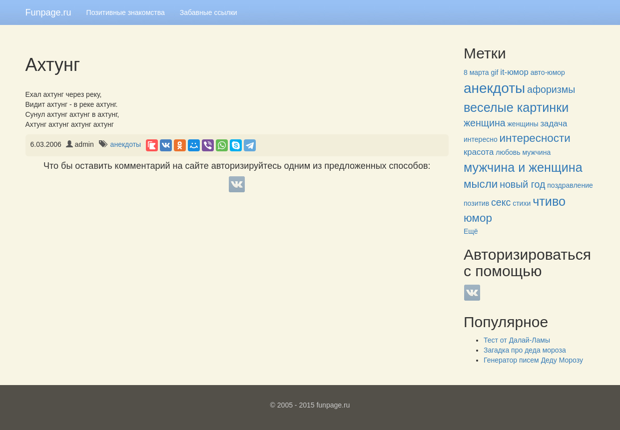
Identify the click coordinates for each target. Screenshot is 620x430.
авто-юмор (548, 72)
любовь (508, 152)
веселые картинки (516, 107)
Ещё (471, 231)
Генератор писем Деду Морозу (533, 360)
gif (495, 72)
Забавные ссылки (208, 12)
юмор (478, 218)
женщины (523, 124)
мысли (481, 184)
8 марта (476, 72)
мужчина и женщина (523, 167)
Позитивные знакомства (125, 12)
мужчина (536, 152)
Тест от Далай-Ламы (517, 340)
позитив (476, 203)
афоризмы (551, 89)
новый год (522, 184)
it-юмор (514, 72)
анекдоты (125, 144)
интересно (481, 139)
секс (501, 202)
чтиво (549, 201)
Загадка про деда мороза (525, 350)
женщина (485, 122)
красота (479, 152)
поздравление (570, 185)
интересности (535, 138)
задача (553, 123)
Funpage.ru (48, 12)
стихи (522, 203)
